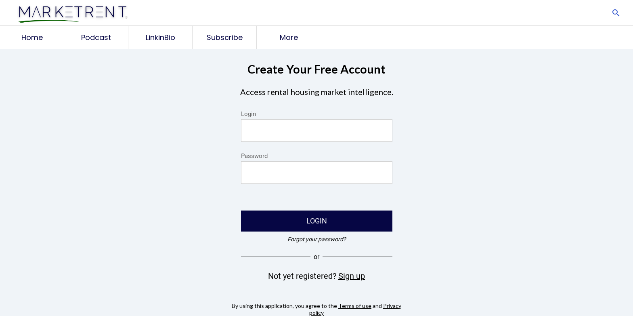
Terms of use (354, 305)
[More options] (289, 37)
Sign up (351, 276)
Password (254, 156)
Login (248, 114)
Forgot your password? (316, 239)
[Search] (616, 13)
